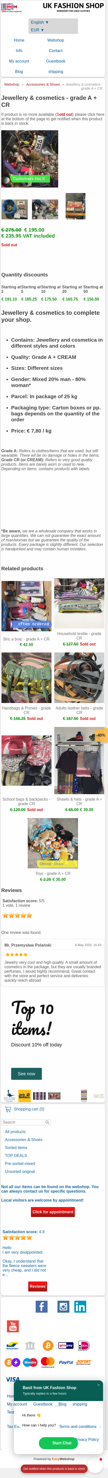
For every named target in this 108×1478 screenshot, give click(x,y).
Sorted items (16, 1148)
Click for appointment (52, 1212)
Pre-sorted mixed (20, 1163)
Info (19, 51)
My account (19, 61)
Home (19, 40)
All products (15, 1132)
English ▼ (40, 22)
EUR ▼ (37, 30)
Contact (55, 51)
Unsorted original (20, 1171)
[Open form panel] (54, 1469)
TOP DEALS (16, 1156)
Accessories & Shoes (23, 1140)
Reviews (38, 1286)
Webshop (55, 40)
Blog (19, 71)
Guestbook (55, 61)
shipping (55, 71)
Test (10, 1412)
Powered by (54, 1459)
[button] (98, 1384)
